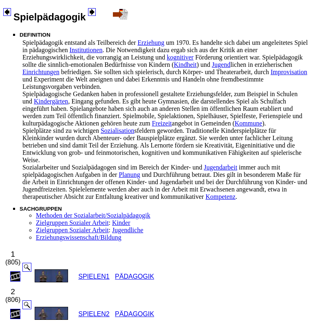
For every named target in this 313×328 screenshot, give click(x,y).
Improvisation (289, 71)
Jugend (221, 64)
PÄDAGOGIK (134, 276)
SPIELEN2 (93, 313)
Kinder (121, 222)
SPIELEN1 (93, 276)
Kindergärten (51, 101)
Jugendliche (127, 230)
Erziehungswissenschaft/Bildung (78, 237)
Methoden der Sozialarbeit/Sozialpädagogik (93, 215)
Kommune (248, 123)
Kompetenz (220, 196)
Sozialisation (117, 130)
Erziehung (151, 42)
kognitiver (180, 57)
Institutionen (86, 49)
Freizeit (162, 123)
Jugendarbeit (220, 167)
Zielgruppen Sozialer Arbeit (72, 222)
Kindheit (185, 64)
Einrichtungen (41, 71)
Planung (129, 174)
